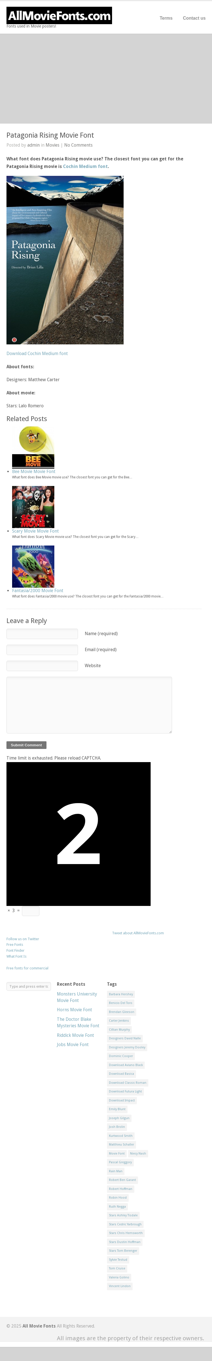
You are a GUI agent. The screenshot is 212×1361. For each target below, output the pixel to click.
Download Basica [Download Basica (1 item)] (121, 1074)
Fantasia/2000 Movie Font (37, 590)
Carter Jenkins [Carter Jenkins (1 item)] (119, 1021)
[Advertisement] (106, 78)
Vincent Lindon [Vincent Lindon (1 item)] (120, 1286)
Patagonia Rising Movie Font (50, 135)
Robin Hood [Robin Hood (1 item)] (118, 1197)
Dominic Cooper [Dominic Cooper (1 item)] (121, 1056)
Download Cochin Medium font (37, 353)
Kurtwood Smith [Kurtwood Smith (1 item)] (121, 1136)
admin (33, 145)
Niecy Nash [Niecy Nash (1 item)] (138, 1153)
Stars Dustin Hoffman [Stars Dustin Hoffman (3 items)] (124, 1242)
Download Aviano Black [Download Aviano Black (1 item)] (126, 1065)
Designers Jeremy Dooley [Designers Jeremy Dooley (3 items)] (127, 1047)
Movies (52, 145)
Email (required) (101, 649)
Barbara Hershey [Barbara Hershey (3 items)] (121, 994)
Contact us (194, 18)
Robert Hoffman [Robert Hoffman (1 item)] (120, 1189)
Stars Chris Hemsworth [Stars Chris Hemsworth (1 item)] (126, 1233)
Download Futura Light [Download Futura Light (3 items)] (125, 1091)
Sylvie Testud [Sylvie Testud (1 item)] (118, 1260)
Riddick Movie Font (75, 1035)
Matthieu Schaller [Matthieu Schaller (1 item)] (121, 1144)
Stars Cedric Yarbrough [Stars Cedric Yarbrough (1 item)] (125, 1224)
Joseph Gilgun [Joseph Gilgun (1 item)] (119, 1118)
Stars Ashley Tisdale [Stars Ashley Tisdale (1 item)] (123, 1215)
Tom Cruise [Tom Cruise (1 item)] (117, 1268)
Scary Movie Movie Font (35, 531)
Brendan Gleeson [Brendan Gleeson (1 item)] (121, 1012)
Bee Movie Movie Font (33, 471)
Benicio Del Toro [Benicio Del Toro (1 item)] (120, 1003)
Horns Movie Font (74, 1009)
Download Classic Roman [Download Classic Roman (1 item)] (127, 1083)
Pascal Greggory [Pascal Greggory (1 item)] (120, 1162)
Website (93, 665)
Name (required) (101, 633)
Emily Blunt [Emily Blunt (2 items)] (117, 1109)
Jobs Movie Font (73, 1044)
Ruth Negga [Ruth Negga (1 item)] (117, 1206)
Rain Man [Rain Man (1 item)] (115, 1171)
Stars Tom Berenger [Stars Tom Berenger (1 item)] (123, 1251)
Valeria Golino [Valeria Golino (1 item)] (119, 1277)
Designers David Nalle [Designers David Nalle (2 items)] (125, 1038)
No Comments (78, 145)
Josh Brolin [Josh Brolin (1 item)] (117, 1127)
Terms (166, 18)
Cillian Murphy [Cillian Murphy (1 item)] (119, 1029)
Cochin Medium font (85, 166)
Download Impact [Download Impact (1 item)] (122, 1100)
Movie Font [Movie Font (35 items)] (117, 1153)
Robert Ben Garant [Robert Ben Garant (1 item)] (122, 1180)
